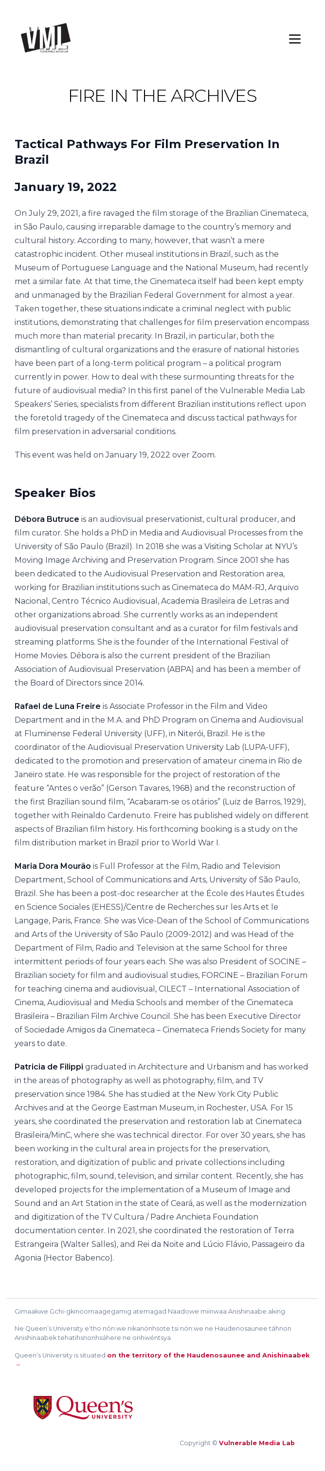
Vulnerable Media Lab (257, 1443)
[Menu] (295, 39)
